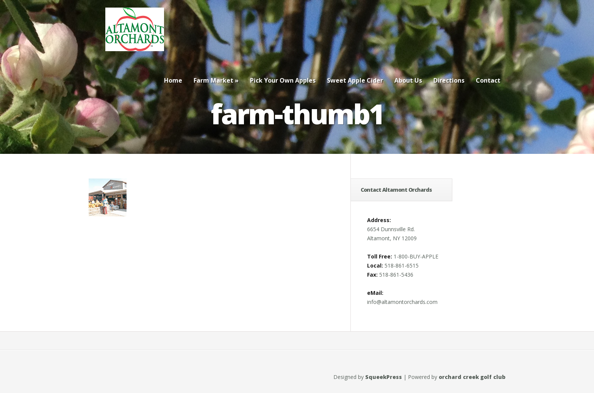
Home (173, 80)
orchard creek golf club (472, 376)
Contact (488, 80)
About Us (408, 80)
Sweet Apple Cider (355, 80)
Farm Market (216, 80)
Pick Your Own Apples (283, 80)
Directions (448, 80)
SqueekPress (383, 376)
